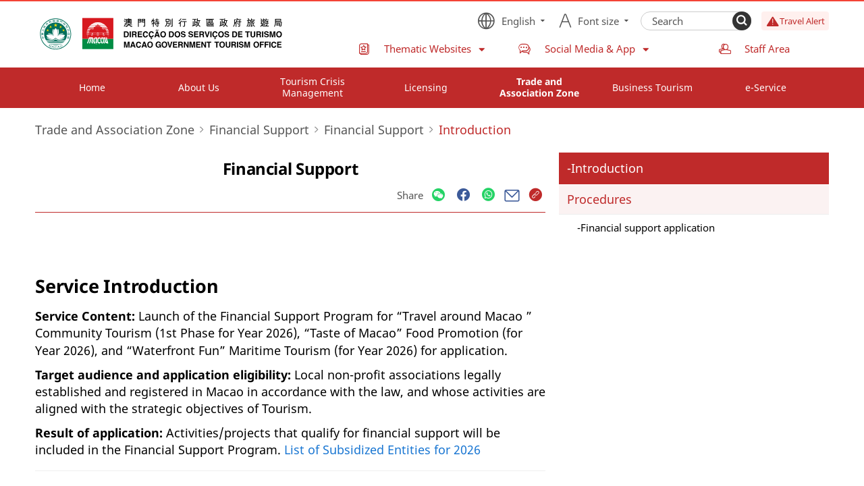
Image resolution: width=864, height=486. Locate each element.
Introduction (607, 168)
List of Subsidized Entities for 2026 (382, 449)
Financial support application (647, 227)
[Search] (741, 20)
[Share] (438, 195)
